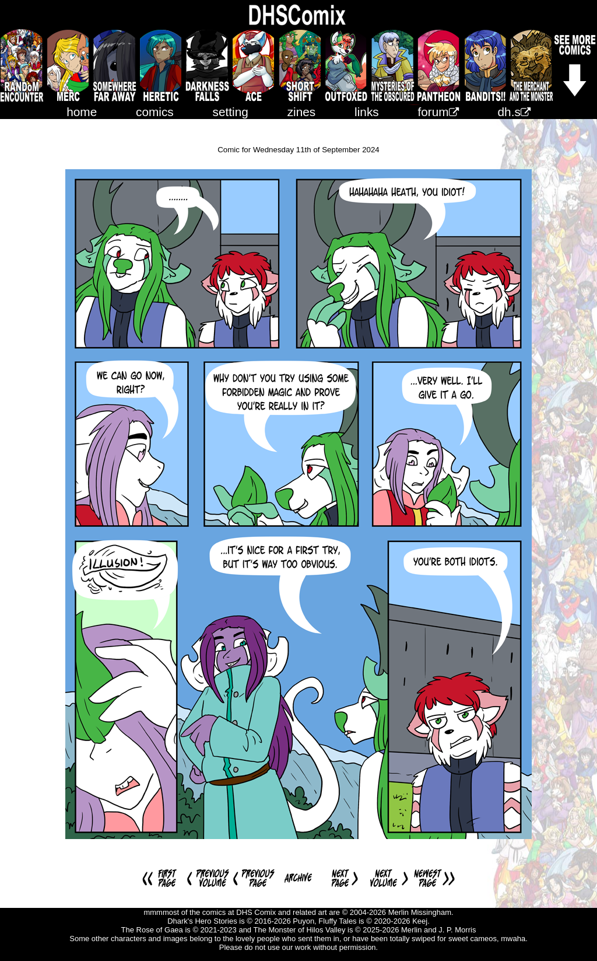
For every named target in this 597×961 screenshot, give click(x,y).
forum (438, 111)
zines (301, 111)
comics (155, 111)
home (81, 111)
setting (230, 111)
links (366, 111)
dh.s (514, 111)
